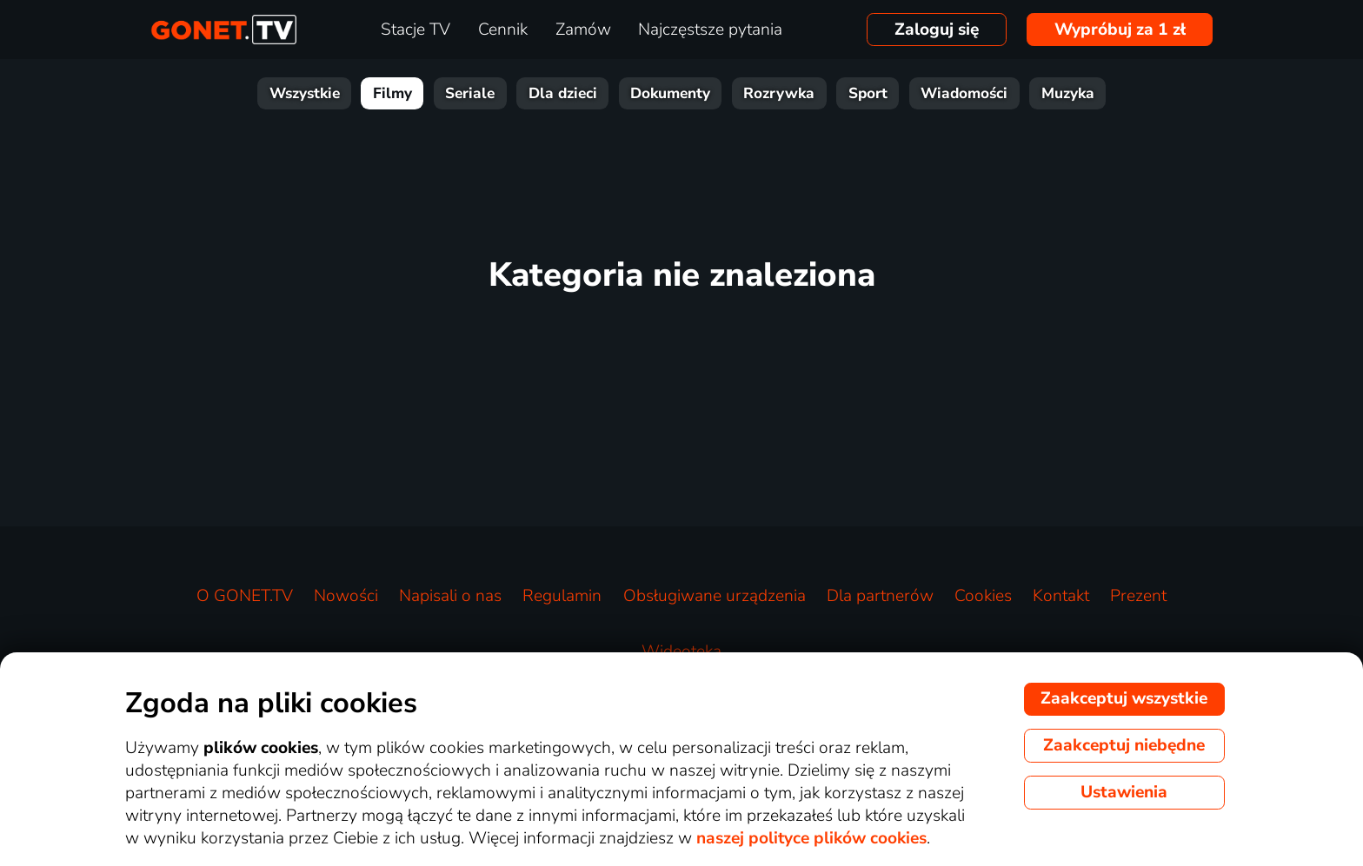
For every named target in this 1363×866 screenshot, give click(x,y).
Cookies (983, 596)
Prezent (1138, 596)
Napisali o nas (450, 596)
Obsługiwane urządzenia (714, 596)
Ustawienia (1123, 792)
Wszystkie (304, 93)
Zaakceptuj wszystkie (1124, 698)
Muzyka (1067, 93)
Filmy (392, 93)
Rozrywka (778, 93)
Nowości (346, 596)
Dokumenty (670, 93)
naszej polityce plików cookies (811, 838)
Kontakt (1061, 596)
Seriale (470, 93)
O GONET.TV (244, 596)
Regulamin (562, 596)
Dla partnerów (880, 596)
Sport (868, 93)
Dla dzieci (563, 93)
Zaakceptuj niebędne (1124, 745)
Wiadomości (964, 93)
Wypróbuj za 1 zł (1120, 29)
